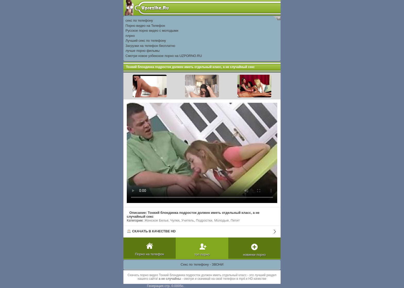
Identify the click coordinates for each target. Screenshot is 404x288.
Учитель (187, 220)
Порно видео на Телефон (145, 26)
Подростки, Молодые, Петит (218, 220)
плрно (130, 36)
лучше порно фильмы (142, 51)
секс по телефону (139, 20)
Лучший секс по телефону (145, 41)
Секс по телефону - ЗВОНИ (202, 264)
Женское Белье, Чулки (161, 220)
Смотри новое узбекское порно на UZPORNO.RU (163, 56)
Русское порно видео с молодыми (151, 30)
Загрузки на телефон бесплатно (150, 46)
